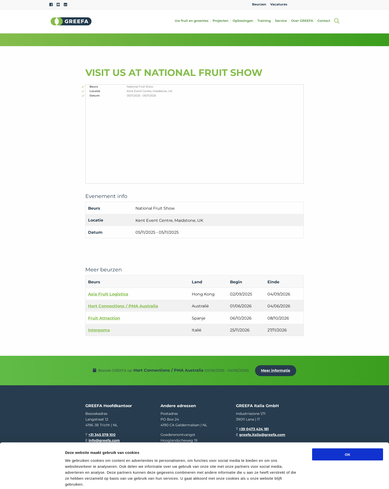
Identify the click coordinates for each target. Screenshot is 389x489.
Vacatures (278, 4)
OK (348, 433)
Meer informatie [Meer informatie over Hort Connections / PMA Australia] (277, 369)
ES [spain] (320, 4)
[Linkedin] (65, 5)
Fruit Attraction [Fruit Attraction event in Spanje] (104, 318)
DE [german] (312, 4)
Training (265, 21)
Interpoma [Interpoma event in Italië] (99, 330)
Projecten (222, 21)
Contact (325, 21)
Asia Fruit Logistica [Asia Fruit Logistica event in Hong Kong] (108, 294)
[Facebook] (51, 5)
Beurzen (259, 4)
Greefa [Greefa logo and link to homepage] (71, 21)
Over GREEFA (304, 21)
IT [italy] (327, 4)
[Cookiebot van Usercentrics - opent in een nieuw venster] (32, 479)
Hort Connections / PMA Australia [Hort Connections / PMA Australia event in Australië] (123, 306)
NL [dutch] (304, 4)
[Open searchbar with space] (337, 21)
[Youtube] (58, 5)
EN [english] (296, 4)
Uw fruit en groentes (193, 21)
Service (283, 21)
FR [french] (335, 4)
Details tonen (268, 479)
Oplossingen (244, 21)
